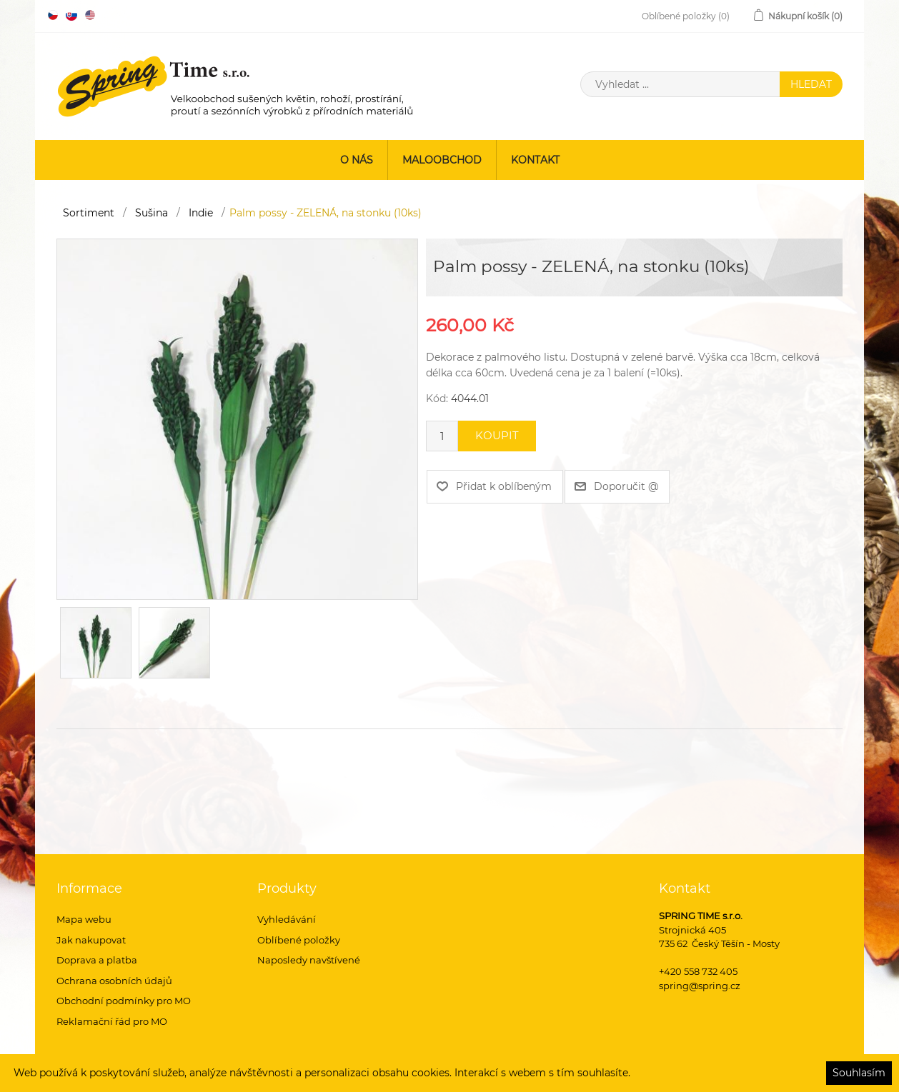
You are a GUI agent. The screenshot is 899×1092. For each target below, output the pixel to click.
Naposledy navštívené (308, 960)
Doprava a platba (96, 960)
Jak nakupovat (91, 940)
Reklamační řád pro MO (111, 1021)
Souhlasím (859, 1072)
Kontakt (535, 160)
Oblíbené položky (298, 940)
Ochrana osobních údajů (114, 980)
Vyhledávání (286, 919)
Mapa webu (83, 919)
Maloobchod (442, 160)
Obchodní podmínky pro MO (123, 1000)
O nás (356, 160)
